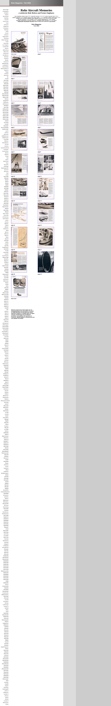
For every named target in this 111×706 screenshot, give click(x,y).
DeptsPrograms (4, 647)
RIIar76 (6, 378)
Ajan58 (6, 481)
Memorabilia (5, 67)
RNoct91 (6, 550)
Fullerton (6, 34)
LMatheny (6, 468)
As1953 (6, 78)
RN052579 (6, 444)
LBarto (6, 225)
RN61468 (6, 271)
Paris (7, 163)
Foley (7, 31)
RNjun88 (6, 454)
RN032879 (6, 380)
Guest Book (5, 218)
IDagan (6, 463)
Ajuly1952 (6, 249)
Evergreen (5, 28)
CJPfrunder (5, 604)
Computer (6, 149)
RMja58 (6, 483)
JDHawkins (5, 502)
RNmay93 (6, 203)
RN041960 (6, 613)
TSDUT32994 (5, 326)
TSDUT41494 (5, 265)
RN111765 (6, 537)
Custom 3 (6, 606)
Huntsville (6, 43)
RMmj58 (6, 419)
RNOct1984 (5, 114)
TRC (7, 309)
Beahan (6, 99)
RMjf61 (6, 289)
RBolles (6, 227)
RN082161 (6, 625)
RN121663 (6, 596)
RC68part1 (5, 373)
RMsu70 (6, 345)
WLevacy (6, 505)
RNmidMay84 (5, 451)
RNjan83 (6, 631)
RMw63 (6, 208)
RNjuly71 (6, 260)
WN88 (7, 581)
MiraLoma (6, 51)
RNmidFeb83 (5, 95)
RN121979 (6, 319)
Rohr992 (6, 277)
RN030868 (6, 493)
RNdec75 (6, 439)
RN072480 (6, 446)
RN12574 (6, 196)
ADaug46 (6, 240)
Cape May (37, 16)
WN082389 (5, 556)
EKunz (6, 584)
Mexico (6, 48)
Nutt (7, 173)
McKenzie (6, 134)
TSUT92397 (5, 330)
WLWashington (4, 473)
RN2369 (6, 298)
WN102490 (5, 577)
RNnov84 (6, 618)
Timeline (6, 73)
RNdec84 (6, 635)
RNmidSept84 (5, 620)
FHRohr (6, 394)
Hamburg (6, 38)
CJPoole (6, 360)
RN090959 (6, 662)
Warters (6, 235)
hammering (5, 507)
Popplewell (5, 100)
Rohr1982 (6, 107)
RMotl (7, 470)
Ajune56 (6, 336)
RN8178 (6, 318)
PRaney (6, 392)
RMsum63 (6, 650)
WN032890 (5, 576)
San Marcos (5, 55)
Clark (7, 23)
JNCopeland (5, 323)
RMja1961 (6, 90)
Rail (7, 158)
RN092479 (6, 518)
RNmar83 (6, 630)
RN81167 (6, 191)
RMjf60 (6, 368)
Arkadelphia (5, 11)
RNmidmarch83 (4, 571)
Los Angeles (5, 45)
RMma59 (6, 422)
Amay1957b (5, 417)
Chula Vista (5, 21)
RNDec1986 (5, 117)
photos (6, 346)
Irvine (7, 41)
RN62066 (6, 186)
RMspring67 (5, 679)
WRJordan (5, 281)
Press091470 (5, 547)
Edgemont (5, 26)
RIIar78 (6, 382)
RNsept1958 (5, 503)
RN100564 (6, 589)
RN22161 (6, 291)
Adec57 (6, 404)
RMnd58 (6, 287)
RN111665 (6, 210)
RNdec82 (6, 552)
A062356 (6, 476)
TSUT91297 (5, 205)
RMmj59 (6, 486)
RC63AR (6, 643)
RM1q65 (6, 372)
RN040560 (6, 525)
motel (7, 611)
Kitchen (6, 132)
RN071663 (6, 674)
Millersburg (5, 50)
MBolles (6, 223)
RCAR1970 (5, 490)
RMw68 (6, 212)
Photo (7, 704)
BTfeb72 (6, 262)
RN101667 (6, 126)
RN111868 (6, 515)
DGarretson (5, 702)
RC (7, 77)
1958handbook (4, 594)
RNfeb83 (6, 588)
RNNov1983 (5, 97)
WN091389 (5, 562)
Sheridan (6, 56)
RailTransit (5, 161)
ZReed (6, 424)
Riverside (6, 75)
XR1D (7, 286)
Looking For (5, 65)
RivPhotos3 (5, 540)
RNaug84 (6, 478)
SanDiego (6, 166)
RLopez (6, 390)
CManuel (6, 233)
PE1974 (6, 264)
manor (6, 220)
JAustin (6, 222)
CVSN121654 (5, 586)
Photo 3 (6, 690)
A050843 (6, 626)
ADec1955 (6, 80)
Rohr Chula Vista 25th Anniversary (5, 215)
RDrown (6, 321)
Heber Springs (5, 40)
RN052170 (6, 517)
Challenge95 (5, 689)
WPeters (6, 141)
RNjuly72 (6, 304)
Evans (6, 357)
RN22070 (6, 299)
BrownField (5, 16)
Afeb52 (6, 475)
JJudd (6, 529)
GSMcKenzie (5, 137)
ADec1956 (6, 176)
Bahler (6, 648)
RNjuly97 (6, 527)
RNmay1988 (5, 385)
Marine (6, 153)
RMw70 (6, 434)
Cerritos (6, 19)
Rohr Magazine (26, 21)
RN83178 (6, 384)
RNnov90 (6, 598)
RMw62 (6, 180)
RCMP (6, 459)
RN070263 (6, 657)
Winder (6, 60)
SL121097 (6, 535)
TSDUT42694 (5, 387)
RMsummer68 (5, 294)
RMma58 (6, 367)
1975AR (6, 608)
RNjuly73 (6, 306)
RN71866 (6, 188)
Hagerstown (5, 36)
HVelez (6, 282)
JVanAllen (6, 687)
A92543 (6, 120)
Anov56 (6, 414)
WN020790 (5, 616)
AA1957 (6, 124)
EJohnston (5, 495)
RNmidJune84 (5, 453)
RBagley (6, 456)
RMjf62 (6, 640)
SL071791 (6, 534)
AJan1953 (6, 139)
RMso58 (6, 485)
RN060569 (6, 365)
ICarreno (6, 169)
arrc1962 (6, 429)
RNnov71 (6, 301)
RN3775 (6, 314)
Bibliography (5, 63)
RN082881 (6, 667)
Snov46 (6, 642)
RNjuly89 (6, 638)
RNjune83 (6, 653)
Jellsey (6, 697)
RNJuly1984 (5, 110)
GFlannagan (5, 325)
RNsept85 (6, 480)
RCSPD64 (6, 350)
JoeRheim (6, 471)
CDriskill (6, 539)
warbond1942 (5, 348)
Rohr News (32, 21)
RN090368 (6, 432)
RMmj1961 (5, 87)
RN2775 (6, 313)
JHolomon (5, 389)
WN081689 (5, 564)
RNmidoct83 (5, 559)
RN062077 (6, 441)
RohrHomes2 (5, 513)
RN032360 (6, 523)
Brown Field (33, 16)
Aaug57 (6, 244)
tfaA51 (6, 242)
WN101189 (5, 566)
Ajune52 (6, 245)
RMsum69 (6, 195)
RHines (6, 498)
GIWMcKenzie (5, 136)
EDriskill (6, 542)
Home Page (5, 9)
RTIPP (6, 284)
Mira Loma (41, 18)
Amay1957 (5, 82)
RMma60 (6, 370)
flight (7, 680)
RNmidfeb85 (5, 591)
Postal (6, 156)
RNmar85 (6, 633)
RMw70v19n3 (5, 436)
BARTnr (6, 311)
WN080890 (5, 574)
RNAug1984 (5, 112)
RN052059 (6, 675)
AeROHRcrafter (20, 21)
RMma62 (6, 178)
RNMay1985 (5, 115)
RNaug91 (6, 549)
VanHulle (6, 510)
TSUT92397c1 (5, 331)
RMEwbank (5, 500)
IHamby (6, 358)
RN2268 (6, 269)
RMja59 (6, 488)
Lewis (7, 174)
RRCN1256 (5, 411)
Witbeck (6, 399)
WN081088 (5, 582)
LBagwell (6, 544)
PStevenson (5, 363)
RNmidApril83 (5, 668)
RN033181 (6, 522)
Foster (6, 466)
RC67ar (6, 431)
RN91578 (6, 200)
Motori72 (6, 377)
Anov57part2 (5, 255)
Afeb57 (6, 416)
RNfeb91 (6, 645)
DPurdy (6, 603)
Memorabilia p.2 (4, 68)
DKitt (7, 230)
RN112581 (6, 670)
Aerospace (5, 601)
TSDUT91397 (5, 206)
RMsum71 (6, 458)
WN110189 (5, 569)
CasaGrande (5, 593)
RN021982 (6, 677)
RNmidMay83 (5, 663)
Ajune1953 (5, 252)
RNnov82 (6, 554)
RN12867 (6, 267)
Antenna (6, 146)
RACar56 (6, 402)
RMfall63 (6, 652)
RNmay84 (6, 201)
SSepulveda (5, 397)
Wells (7, 237)
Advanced (6, 61)
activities (6, 497)
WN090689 (5, 561)
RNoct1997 (5, 530)
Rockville (6, 164)
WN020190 (5, 572)
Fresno (6, 33)
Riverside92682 (4, 127)
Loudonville (5, 46)
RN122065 (6, 508)
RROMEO (6, 105)
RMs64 (6, 183)
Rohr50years (5, 142)
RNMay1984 (5, 109)
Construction (5, 151)
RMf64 (6, 340)
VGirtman (6, 464)
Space (6, 159)
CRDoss (6, 355)
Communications (4, 147)
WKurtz (6, 232)
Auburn (6, 14)
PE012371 (6, 437)
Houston (6, 426)
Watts (7, 609)
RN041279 (6, 443)
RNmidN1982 (5, 94)
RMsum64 (6, 338)
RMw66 (6, 343)
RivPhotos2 (5, 104)
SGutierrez (5, 228)
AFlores (6, 695)
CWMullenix (5, 623)
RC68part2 (5, 375)
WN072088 (5, 579)
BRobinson (5, 395)
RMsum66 (6, 405)
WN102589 (5, 567)
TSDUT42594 (5, 328)
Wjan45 (6, 239)
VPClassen (5, 279)
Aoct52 (6, 250)
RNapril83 (6, 672)
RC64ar (6, 409)
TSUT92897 (5, 335)
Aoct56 (6, 412)
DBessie (6, 351)
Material (6, 154)
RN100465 (6, 461)
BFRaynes (5, 692)
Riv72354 (6, 122)
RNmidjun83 (5, 660)
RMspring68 (5, 292)
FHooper (6, 682)
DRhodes (6, 362)
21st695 (6, 308)
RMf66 (6, 341)
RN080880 (6, 520)
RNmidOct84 (5, 615)
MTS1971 (6, 259)
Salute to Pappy (6, 71)
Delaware (6, 24)
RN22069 (6, 296)
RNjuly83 (6, 636)
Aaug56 (6, 684)
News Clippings (52, 21)
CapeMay (6, 18)
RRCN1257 (5, 407)
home (16, 16)
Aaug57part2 (5, 247)
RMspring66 (5, 257)
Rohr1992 (6, 276)
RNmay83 (6, 665)
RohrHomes (5, 512)
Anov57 (6, 254)
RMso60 (6, 427)
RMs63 (6, 181)
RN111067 (6, 193)
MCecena (6, 171)
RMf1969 (6, 92)
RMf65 (6, 185)
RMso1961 (5, 88)
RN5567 (6, 190)
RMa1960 (6, 83)
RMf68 (6, 272)
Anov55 (6, 599)
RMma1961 (5, 85)
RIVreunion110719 (4, 400)
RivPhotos (5, 102)
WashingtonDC (4, 168)
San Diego (19, 19)
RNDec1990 (5, 119)
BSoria (6, 699)
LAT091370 (5, 545)
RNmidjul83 (5, 658)
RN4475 (6, 316)
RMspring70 (5, 274)
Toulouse (6, 58)
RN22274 (6, 198)
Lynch (6, 131)
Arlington (6, 13)
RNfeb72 (6, 303)
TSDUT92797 (5, 333)
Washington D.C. (45, 19)
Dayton (6, 685)
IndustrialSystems (4, 491)
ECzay (6, 353)
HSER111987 (5, 129)
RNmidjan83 (5, 557)
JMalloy (6, 621)
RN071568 (6, 532)
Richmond (5, 53)
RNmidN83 (5, 449)
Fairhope (6, 29)
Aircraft (6, 144)
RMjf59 (6, 421)
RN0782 (6, 448)
